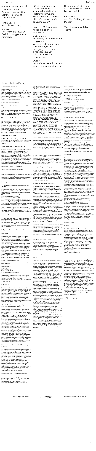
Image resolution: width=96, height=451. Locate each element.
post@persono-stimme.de (70, 396)
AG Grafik (69, 8)
